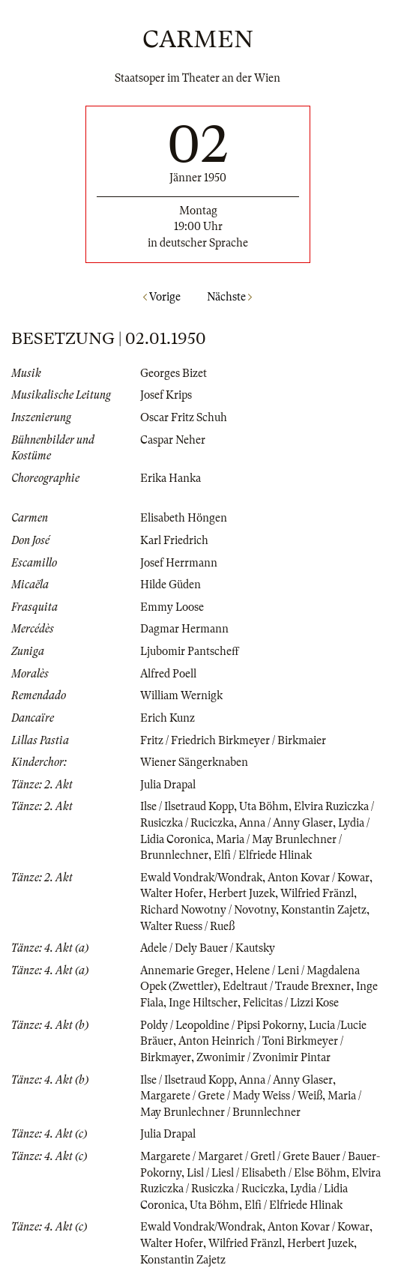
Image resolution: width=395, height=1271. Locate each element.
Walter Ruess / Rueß (187, 926)
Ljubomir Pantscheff (189, 651)
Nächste (229, 297)
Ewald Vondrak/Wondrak (201, 878)
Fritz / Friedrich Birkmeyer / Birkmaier (233, 740)
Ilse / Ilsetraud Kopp (187, 806)
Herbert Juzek (241, 893)
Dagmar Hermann (184, 629)
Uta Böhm (264, 806)
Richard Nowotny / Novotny (208, 910)
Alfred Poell (168, 674)
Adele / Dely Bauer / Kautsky (207, 948)
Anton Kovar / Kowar (319, 878)
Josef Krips (166, 395)
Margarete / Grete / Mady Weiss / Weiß (231, 1096)
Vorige (162, 297)
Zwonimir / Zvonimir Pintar (263, 1057)
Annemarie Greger (185, 970)
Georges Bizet (173, 373)
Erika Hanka (170, 478)
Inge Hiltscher (203, 1003)
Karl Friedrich (174, 540)
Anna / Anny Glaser (286, 823)
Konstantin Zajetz (324, 910)
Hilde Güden (170, 585)
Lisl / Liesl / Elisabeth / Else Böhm (266, 1173)
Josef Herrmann (178, 563)
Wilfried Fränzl (317, 893)
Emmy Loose (172, 607)
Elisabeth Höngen (183, 518)
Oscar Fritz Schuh (183, 417)
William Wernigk (181, 695)
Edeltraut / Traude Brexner (287, 986)
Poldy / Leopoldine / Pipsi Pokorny (222, 1025)
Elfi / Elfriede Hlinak (263, 855)
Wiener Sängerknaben (194, 762)
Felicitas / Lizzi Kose (291, 1003)
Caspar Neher (172, 440)
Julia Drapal (168, 785)
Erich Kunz (167, 718)
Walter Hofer (171, 893)
